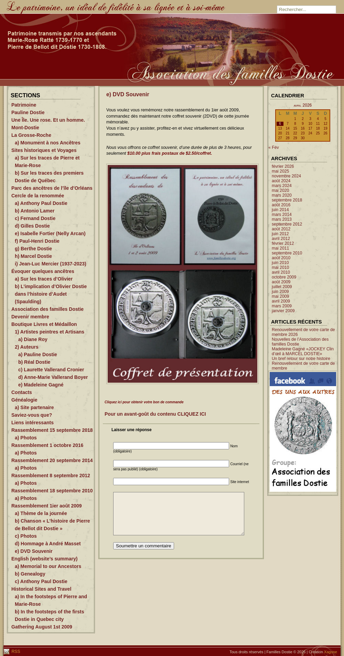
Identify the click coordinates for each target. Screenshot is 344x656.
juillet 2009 (282, 286)
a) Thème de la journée (41, 513)
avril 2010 (281, 272)
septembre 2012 (287, 224)
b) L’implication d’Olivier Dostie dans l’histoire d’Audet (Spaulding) (51, 294)
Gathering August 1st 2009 (41, 627)
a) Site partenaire (34, 407)
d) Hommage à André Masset (48, 543)
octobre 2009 (284, 277)
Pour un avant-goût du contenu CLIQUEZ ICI (155, 414)
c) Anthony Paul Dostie (41, 581)
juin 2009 (280, 291)
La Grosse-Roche (31, 135)
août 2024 (281, 180)
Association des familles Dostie (47, 309)
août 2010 (281, 257)
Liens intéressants (32, 422)
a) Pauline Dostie (37, 354)
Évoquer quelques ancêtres (42, 271)
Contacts (21, 392)
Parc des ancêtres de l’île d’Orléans (52, 188)
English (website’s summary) (44, 558)
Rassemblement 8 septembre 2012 (50, 475)
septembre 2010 (287, 253)
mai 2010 (280, 267)
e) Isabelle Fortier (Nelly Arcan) (50, 233)
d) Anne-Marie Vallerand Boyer (53, 377)
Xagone (330, 652)
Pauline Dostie (27, 112)
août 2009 (281, 282)
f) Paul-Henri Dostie (37, 241)
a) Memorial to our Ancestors (48, 566)
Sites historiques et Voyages (44, 150)
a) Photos (26, 437)
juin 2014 (280, 209)
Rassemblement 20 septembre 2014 (52, 460)
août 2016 (281, 205)
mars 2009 (282, 306)
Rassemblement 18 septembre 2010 (52, 490)
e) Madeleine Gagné (40, 384)
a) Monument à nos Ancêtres (47, 142)
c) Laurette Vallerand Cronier (51, 369)
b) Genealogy (30, 574)
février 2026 (283, 166)
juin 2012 (280, 233)
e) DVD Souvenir (34, 551)
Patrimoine (23, 105)
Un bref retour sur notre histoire (301, 358)
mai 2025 (280, 171)
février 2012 (283, 243)
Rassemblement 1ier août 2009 (46, 506)
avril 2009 (281, 301)
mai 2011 (280, 248)
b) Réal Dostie (34, 362)
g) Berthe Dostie (33, 248)
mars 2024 (282, 185)
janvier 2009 (283, 310)
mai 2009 (280, 296)
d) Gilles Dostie (32, 226)
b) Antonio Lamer (34, 211)
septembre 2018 (287, 200)
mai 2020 (280, 190)
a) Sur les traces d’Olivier (44, 279)
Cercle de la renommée (37, 195)
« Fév (273, 147)
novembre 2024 (286, 176)
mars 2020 (282, 195)
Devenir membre (30, 316)
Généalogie (24, 400)
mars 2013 (282, 219)
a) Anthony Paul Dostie (41, 203)
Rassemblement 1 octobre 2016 (47, 445)
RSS (15, 651)
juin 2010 (280, 262)
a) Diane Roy (32, 339)
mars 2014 (282, 214)
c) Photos (26, 536)
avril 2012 (281, 238)
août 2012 (281, 229)
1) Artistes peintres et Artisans (49, 332)
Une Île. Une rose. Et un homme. (48, 120)
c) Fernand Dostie (35, 218)
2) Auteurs (27, 347)
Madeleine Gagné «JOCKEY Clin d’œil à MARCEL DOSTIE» (303, 351)
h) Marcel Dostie (33, 256)
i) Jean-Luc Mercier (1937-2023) (50, 263)
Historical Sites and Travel (41, 589)
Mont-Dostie (25, 127)
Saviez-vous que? (31, 415)
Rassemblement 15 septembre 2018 (52, 430)
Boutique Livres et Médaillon (44, 324)
